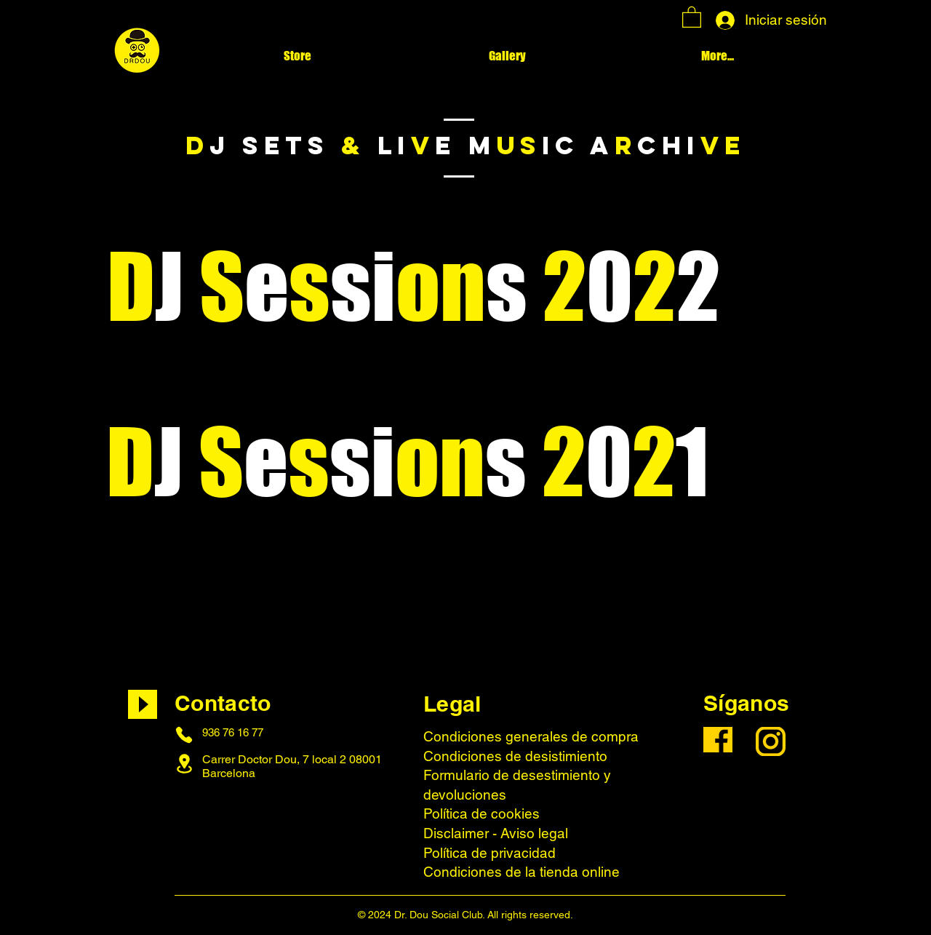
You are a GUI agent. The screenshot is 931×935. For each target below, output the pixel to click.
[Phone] (184, 734)
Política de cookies (481, 813)
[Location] (184, 763)
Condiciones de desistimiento (515, 756)
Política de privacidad (489, 853)
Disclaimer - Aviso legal (495, 833)
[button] (691, 16)
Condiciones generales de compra (531, 736)
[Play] (142, 704)
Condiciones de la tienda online (521, 872)
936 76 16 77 (232, 732)
